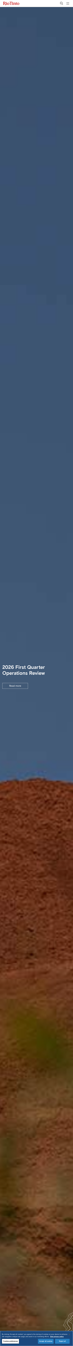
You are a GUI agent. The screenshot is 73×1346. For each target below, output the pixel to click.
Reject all (62, 1341)
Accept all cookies (45, 1341)
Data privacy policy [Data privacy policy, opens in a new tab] (57, 1336)
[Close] (69, 1334)
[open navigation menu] (67, 3)
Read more (15, 685)
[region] (36, 1338)
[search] (61, 3)
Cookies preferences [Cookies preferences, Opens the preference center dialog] (10, 1341)
